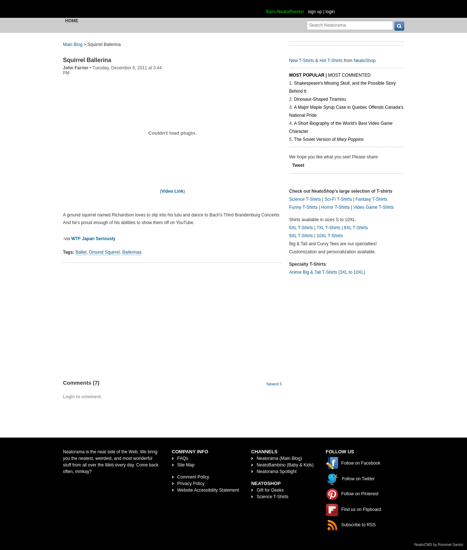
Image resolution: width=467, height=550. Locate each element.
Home (71, 20)
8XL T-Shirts (356, 227)
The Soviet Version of (329, 139)
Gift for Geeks (269, 490)
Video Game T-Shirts (373, 207)
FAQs (182, 458)
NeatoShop (364, 60)
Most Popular (307, 75)
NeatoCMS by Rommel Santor (439, 545)
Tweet (298, 165)
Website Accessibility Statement (208, 490)
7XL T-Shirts (328, 227)
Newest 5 (274, 384)
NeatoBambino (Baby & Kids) (284, 465)
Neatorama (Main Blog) (279, 458)
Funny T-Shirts (303, 207)
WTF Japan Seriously (93, 238)
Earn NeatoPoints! (285, 11)
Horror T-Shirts (335, 207)
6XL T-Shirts (301, 227)
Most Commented (349, 75)
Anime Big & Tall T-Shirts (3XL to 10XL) (327, 272)
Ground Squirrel (104, 252)
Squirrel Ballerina (87, 60)
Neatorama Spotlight (276, 471)
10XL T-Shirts (330, 235)
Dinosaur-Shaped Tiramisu (320, 99)
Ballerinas (132, 252)
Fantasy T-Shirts (371, 199)
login (330, 11)
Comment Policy (193, 477)
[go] (399, 26)
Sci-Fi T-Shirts (338, 199)
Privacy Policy (191, 483)
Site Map (185, 465)
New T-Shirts (301, 60)
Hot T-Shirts (331, 60)
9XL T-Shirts (301, 235)
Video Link (172, 191)
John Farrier (76, 67)
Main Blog (72, 44)
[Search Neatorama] (350, 25)
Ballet (81, 252)
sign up (315, 11)
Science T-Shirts (305, 199)
